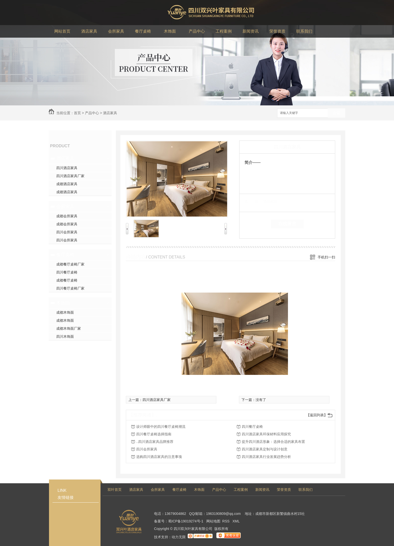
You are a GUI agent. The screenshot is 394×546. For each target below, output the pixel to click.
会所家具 (65, 206)
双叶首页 (115, 490)
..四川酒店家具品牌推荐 (154, 442)
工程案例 (241, 490)
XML (236, 521)
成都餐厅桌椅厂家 (70, 264)
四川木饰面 (65, 336)
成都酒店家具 (66, 184)
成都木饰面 (65, 312)
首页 (77, 113)
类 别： (253, 201)
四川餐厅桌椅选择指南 (153, 434)
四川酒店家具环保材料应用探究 (266, 434)
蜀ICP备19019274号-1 (185, 521)
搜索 (336, 113)
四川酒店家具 (66, 168)
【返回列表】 (316, 415)
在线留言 (287, 223)
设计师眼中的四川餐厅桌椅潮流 (160, 427)
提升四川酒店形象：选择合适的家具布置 (273, 442)
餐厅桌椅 (65, 254)
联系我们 (306, 490)
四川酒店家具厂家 (70, 176)
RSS (226, 521)
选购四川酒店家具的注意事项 (159, 457)
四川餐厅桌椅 (66, 272)
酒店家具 (110, 113)
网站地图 (213, 521)
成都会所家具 (66, 216)
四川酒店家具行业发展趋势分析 (266, 457)
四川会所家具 (66, 232)
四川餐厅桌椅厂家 (70, 288)
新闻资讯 (262, 490)
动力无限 (179, 537)
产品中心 (92, 113)
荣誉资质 (284, 490)
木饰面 (63, 302)
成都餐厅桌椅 (66, 280)
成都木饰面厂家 (68, 328)
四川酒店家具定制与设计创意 (264, 449)
